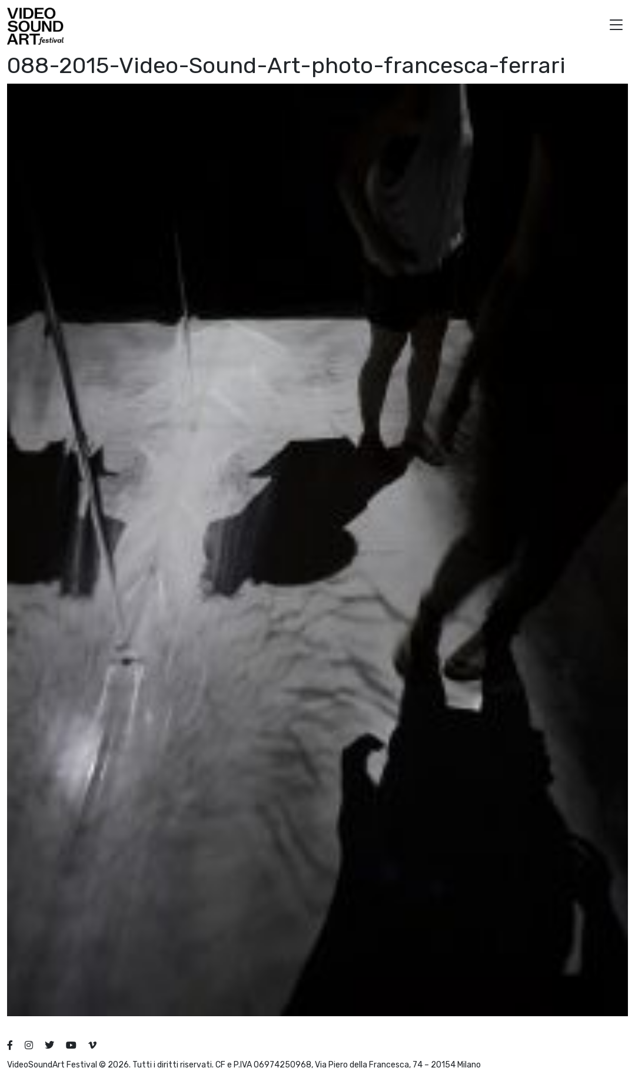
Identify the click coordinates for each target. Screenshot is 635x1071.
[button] (616, 26)
